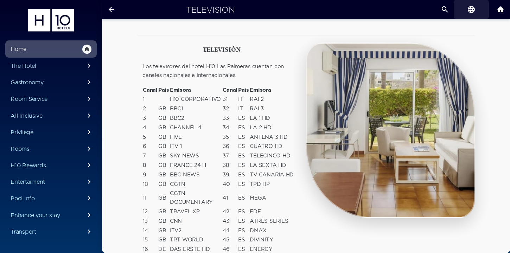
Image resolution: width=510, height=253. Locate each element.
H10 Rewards (52, 165)
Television (210, 10)
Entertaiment (52, 181)
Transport (52, 231)
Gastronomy (52, 82)
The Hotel (52, 65)
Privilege (52, 132)
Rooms (52, 148)
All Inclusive (52, 115)
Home (51, 49)
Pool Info (52, 198)
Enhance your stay (52, 215)
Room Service (52, 99)
